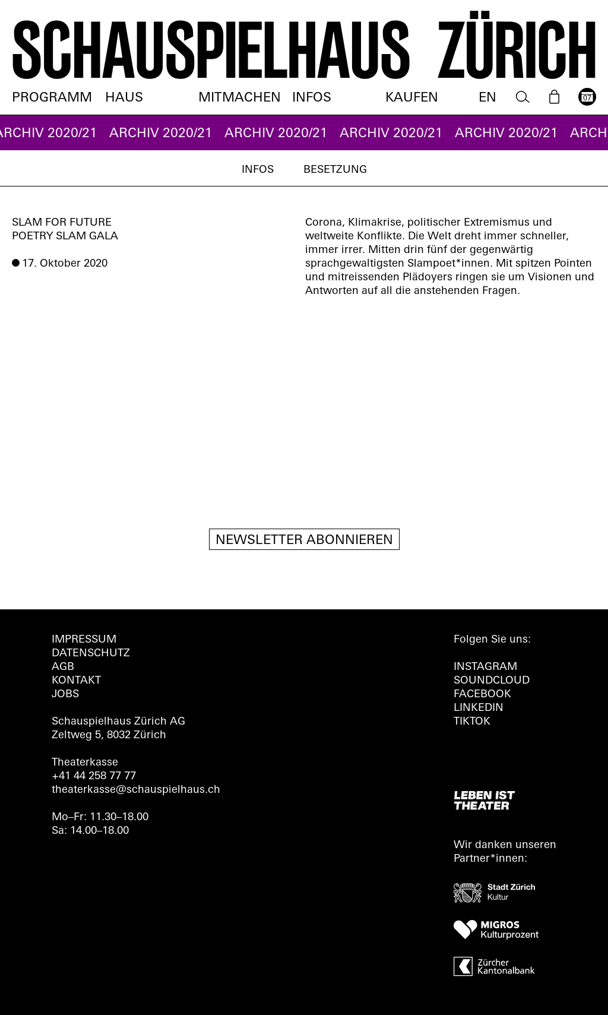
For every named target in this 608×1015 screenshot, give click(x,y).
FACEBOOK (482, 694)
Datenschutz (91, 653)
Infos (258, 170)
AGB (63, 667)
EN (487, 98)
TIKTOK (472, 722)
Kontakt (76, 681)
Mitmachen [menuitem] (239, 98)
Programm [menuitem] (52, 98)
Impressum (84, 640)
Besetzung (335, 170)
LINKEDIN (479, 708)
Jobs (65, 694)
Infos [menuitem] (311, 98)
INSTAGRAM (485, 667)
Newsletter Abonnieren (304, 541)
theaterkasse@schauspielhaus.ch (136, 790)
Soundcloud (492, 681)
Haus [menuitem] (124, 98)
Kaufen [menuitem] (411, 98)
